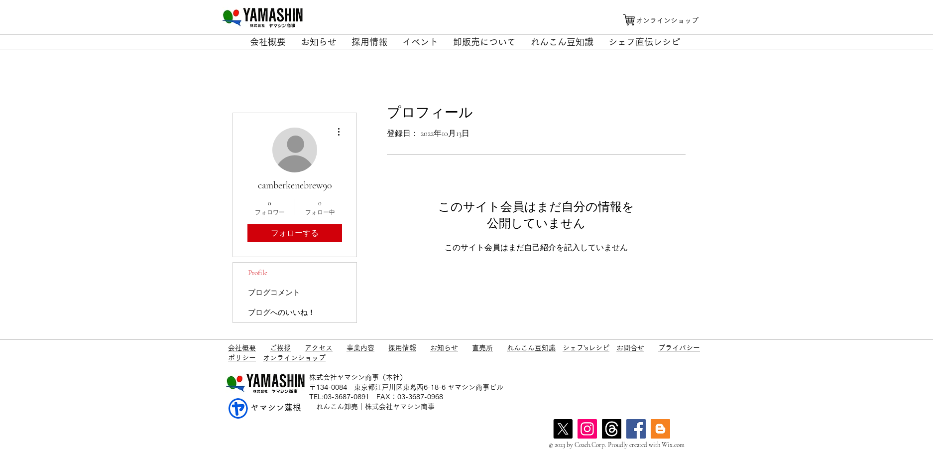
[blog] (660, 429)
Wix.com (673, 445)
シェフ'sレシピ (586, 347)
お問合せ (630, 347)
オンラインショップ (294, 357)
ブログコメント (274, 292)
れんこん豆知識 (531, 347)
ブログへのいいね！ (281, 312)
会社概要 (242, 347)
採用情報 (402, 347)
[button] (267, 42)
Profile (257, 272)
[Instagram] (587, 429)
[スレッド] (611, 429)
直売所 (482, 347)
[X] (563, 429)
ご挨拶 (280, 347)
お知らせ (444, 347)
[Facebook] (636, 429)
